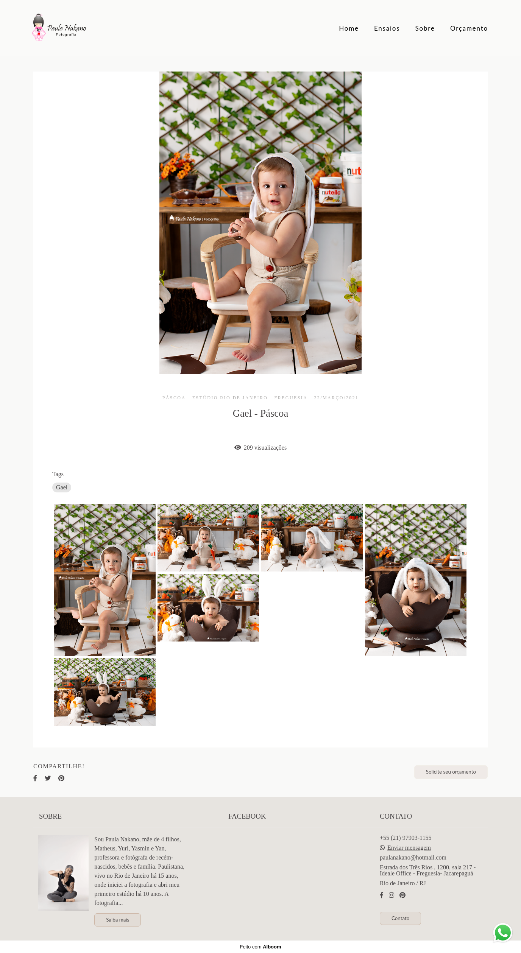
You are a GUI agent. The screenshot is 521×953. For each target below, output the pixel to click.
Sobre (425, 28)
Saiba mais (117, 920)
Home (349, 28)
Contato (400, 918)
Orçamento (469, 28)
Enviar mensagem (409, 848)
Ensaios (387, 28)
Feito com (260, 947)
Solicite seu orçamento (451, 772)
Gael (61, 487)
